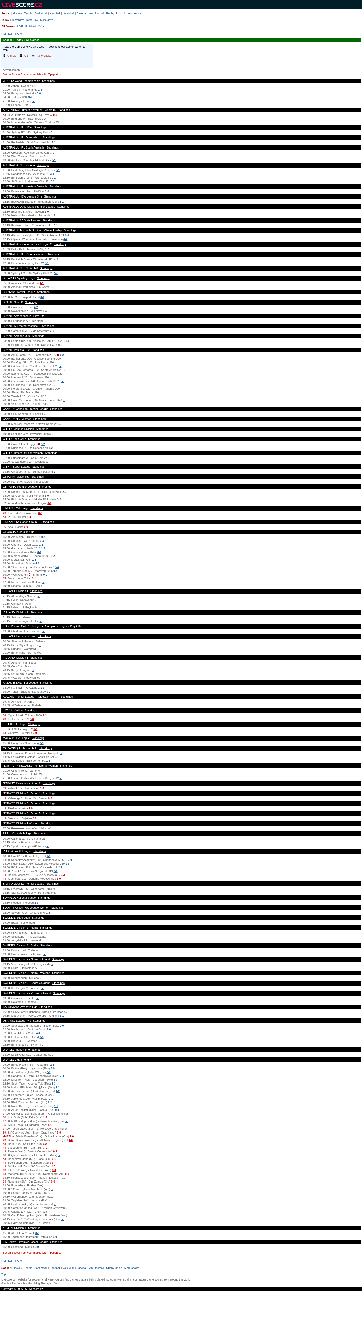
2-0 (47, 249)
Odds (41, 26)
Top (3, 1274)
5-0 (37, 1246)
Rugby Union (114, 13)
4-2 (65, 239)
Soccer (6, 13)
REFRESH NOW (11, 33)
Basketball (40, 13)
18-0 (67, 340)
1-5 (43, 548)
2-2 (36, 307)
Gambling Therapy (39, 1283)
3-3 (54, 1083)
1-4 (53, 215)
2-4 (62, 1075)
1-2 (62, 354)
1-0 (50, 132)
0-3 (42, 540)
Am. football (96, 13)
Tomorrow (32, 19)
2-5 (42, 743)
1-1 (34, 85)
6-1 (39, 552)
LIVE (20, 26)
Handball (55, 13)
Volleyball (68, 13)
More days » (48, 19)
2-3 (63, 874)
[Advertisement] (181, 1312)
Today (5, 19)
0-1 (54, 160)
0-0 (39, 93)
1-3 (40, 89)
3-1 (52, 173)
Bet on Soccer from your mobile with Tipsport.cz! (32, 74)
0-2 (53, 181)
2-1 (52, 330)
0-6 (67, 235)
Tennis (28, 13)
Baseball (82, 13)
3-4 (57, 567)
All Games (8, 26)
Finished (30, 26)
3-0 (52, 152)
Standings (48, 80)
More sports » (132, 13)
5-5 (56, 273)
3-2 (30, 97)
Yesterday (17, 19)
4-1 (54, 142)
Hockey (17, 13)
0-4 (43, 536)
